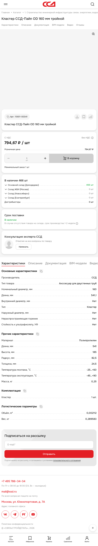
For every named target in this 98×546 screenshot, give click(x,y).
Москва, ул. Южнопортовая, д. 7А (23, 501)
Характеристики (9, 25)
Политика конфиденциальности (17, 524)
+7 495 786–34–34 (13, 481)
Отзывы (80, 25)
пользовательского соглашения (67, 460)
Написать (23, 246)
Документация (41, 25)
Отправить (49, 454)
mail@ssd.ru (9, 491)
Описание (26, 25)
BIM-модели (58, 25)
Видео (70, 25)
